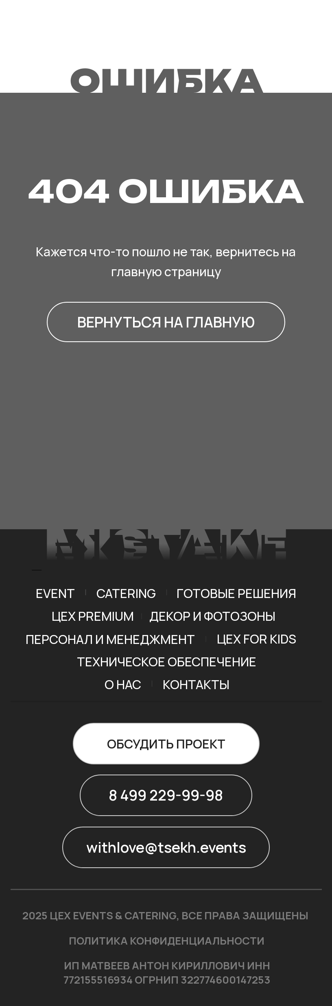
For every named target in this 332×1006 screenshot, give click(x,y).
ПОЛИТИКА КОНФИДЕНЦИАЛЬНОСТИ (166, 941)
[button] (166, 743)
